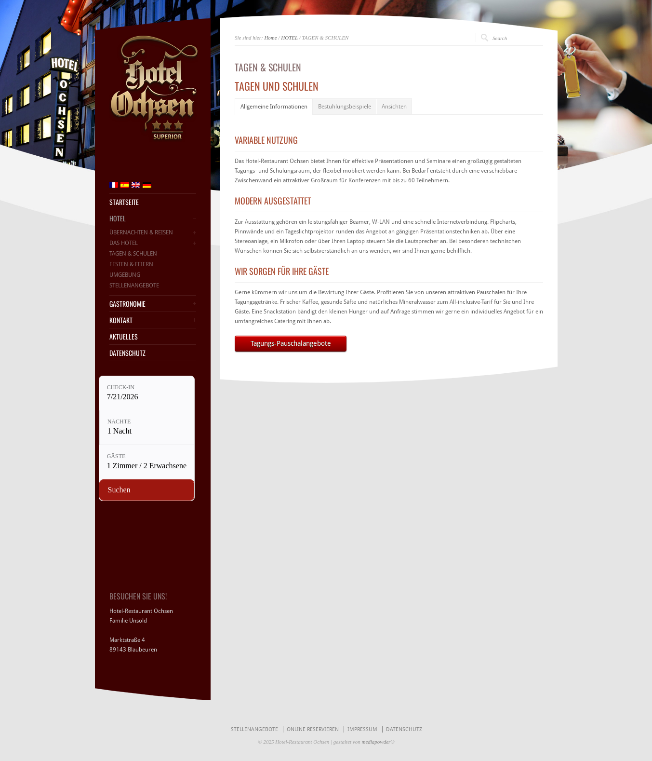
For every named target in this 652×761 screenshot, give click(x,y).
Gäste (116, 456)
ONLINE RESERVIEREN (313, 729)
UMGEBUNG (124, 275)
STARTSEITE (124, 202)
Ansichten (394, 106)
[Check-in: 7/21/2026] (146, 393)
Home (270, 38)
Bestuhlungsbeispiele (344, 106)
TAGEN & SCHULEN (133, 254)
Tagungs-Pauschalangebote (291, 343)
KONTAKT (121, 320)
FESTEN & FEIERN (131, 264)
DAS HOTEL (123, 243)
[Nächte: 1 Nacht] (147, 427)
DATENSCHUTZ (127, 353)
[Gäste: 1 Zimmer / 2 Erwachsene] (146, 462)
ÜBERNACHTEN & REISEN (141, 232)
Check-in (120, 387)
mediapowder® (377, 742)
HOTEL (289, 38)
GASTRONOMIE (127, 303)
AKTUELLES (123, 336)
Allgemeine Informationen (273, 106)
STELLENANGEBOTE (134, 285)
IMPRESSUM (362, 729)
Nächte (119, 421)
